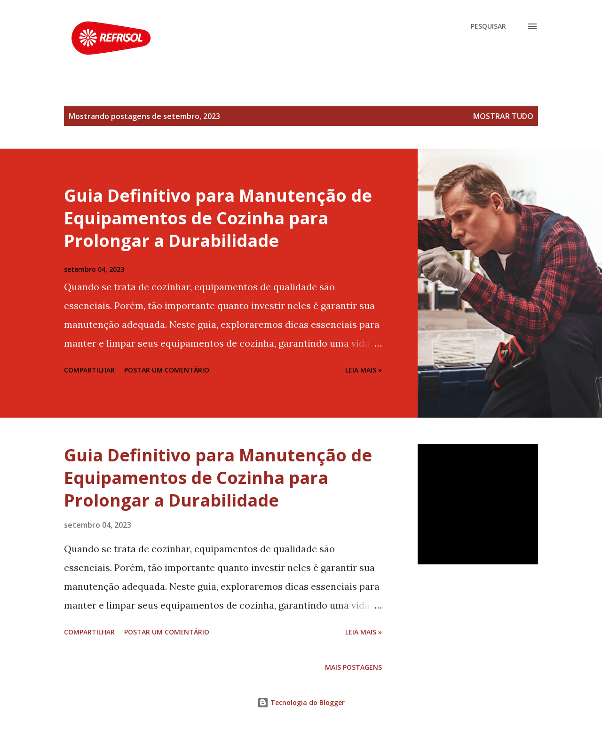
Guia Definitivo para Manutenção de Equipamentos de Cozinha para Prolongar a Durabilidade (218, 218)
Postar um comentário (166, 369)
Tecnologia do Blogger (301, 702)
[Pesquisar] (488, 26)
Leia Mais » (363, 369)
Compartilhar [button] (89, 369)
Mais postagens (353, 667)
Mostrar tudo (503, 116)
